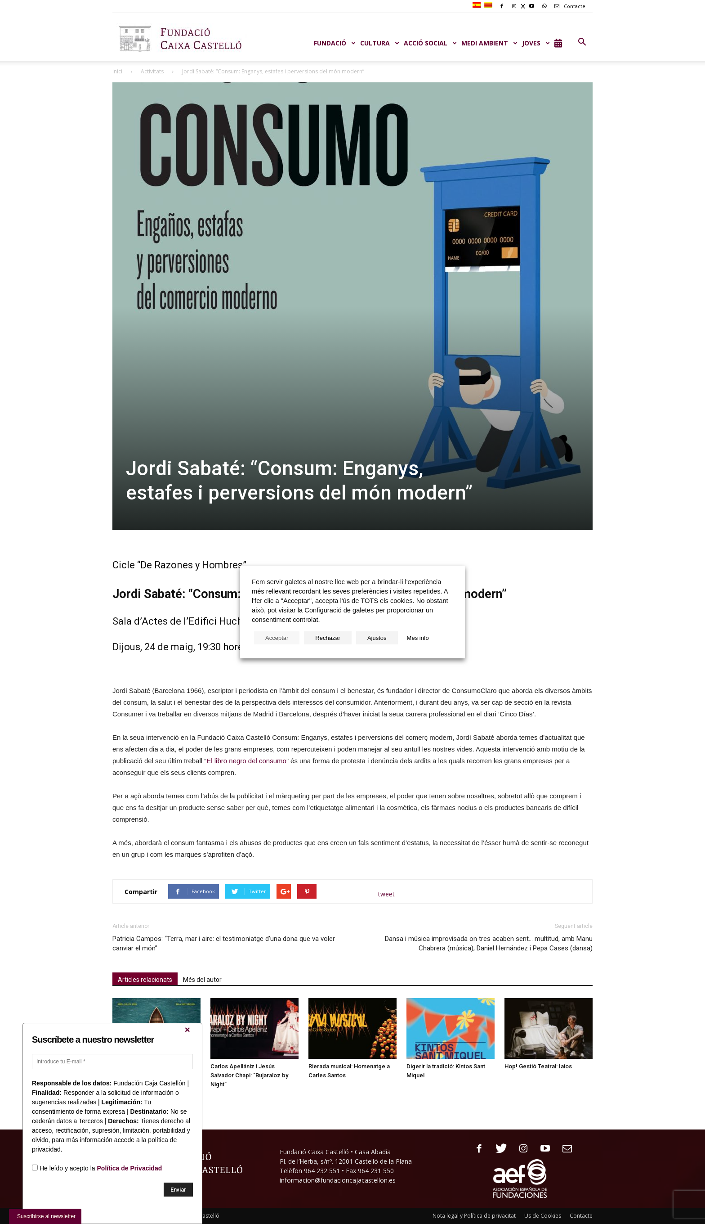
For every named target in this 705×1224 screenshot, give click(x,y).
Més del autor (202, 979)
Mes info (418, 638)
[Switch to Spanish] (478, 5)
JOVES (536, 43)
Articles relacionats (145, 979)
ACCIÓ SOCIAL (430, 43)
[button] (582, 42)
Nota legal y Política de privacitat (474, 1216)
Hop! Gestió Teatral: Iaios (538, 1066)
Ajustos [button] (377, 637)
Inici (117, 71)
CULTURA (379, 43)
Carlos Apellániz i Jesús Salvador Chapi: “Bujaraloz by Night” (249, 1075)
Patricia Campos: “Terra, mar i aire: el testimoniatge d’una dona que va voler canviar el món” (223, 943)
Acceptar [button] (276, 637)
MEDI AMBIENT (489, 43)
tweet (386, 894)
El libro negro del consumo (246, 761)
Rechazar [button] (327, 637)
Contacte (568, 6)
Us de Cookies (542, 1216)
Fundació (335, 43)
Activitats (152, 71)
